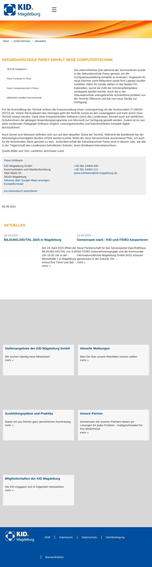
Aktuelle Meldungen (95, 348)
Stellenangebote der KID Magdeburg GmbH (37, 348)
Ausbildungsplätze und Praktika (29, 413)
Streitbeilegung (115, 537)
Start (6, 41)
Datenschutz (89, 537)
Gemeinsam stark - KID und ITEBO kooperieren (112, 240)
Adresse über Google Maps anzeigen (27, 180)
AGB (47, 537)
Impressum (66, 537)
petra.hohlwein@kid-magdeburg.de (95, 173)
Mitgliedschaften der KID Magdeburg (32, 478)
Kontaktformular (14, 183)
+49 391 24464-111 (86, 169)
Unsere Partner (91, 413)
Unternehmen (21, 41)
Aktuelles (40, 41)
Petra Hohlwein (13, 160)
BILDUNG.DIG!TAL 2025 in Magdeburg (32, 240)
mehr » (46, 265)
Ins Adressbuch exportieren (21, 190)
